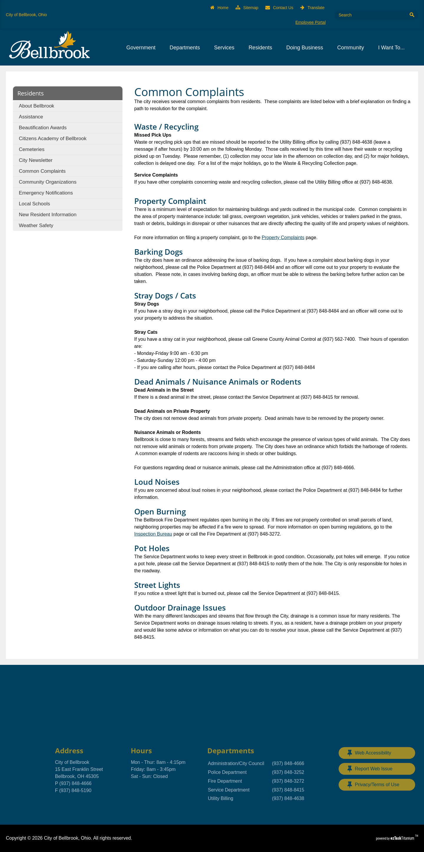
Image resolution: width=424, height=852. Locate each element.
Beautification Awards (43, 127)
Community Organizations (48, 182)
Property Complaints (283, 237)
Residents (262, 48)
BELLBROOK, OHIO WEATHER (212, 705)
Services (226, 48)
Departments (186, 48)
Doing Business (306, 48)
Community (352, 48)
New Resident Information (48, 214)
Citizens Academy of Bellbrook (53, 138)
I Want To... (393, 48)
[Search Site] (369, 15)
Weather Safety (36, 225)
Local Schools (34, 204)
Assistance (31, 117)
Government (142, 48)
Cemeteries (31, 149)
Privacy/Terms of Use (373, 784)
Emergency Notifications (46, 193)
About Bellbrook (36, 106)
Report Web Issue (369, 768)
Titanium (402, 838)
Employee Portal (310, 22)
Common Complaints (42, 171)
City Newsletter (35, 160)
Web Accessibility (369, 753)
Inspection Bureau (153, 533)
